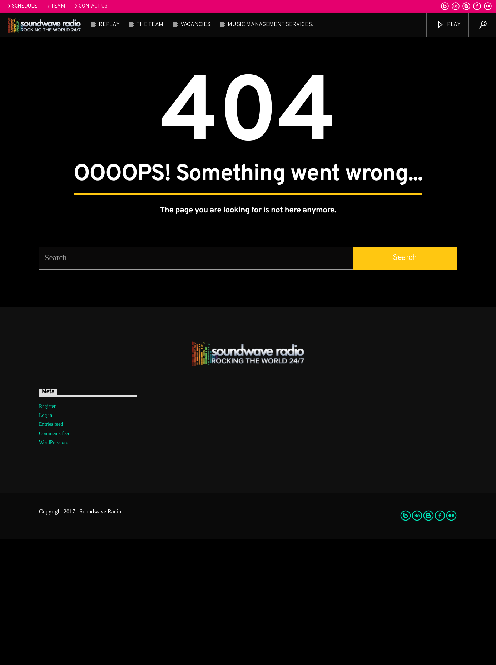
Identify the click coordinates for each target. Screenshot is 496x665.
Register (47, 533)
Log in (45, 542)
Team (55, 6)
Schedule (22, 6)
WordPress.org (53, 568)
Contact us (90, 6)
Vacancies (195, 24)
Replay (109, 24)
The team (150, 24)
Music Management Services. (270, 24)
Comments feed (54, 559)
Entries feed (51, 550)
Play (448, 25)
